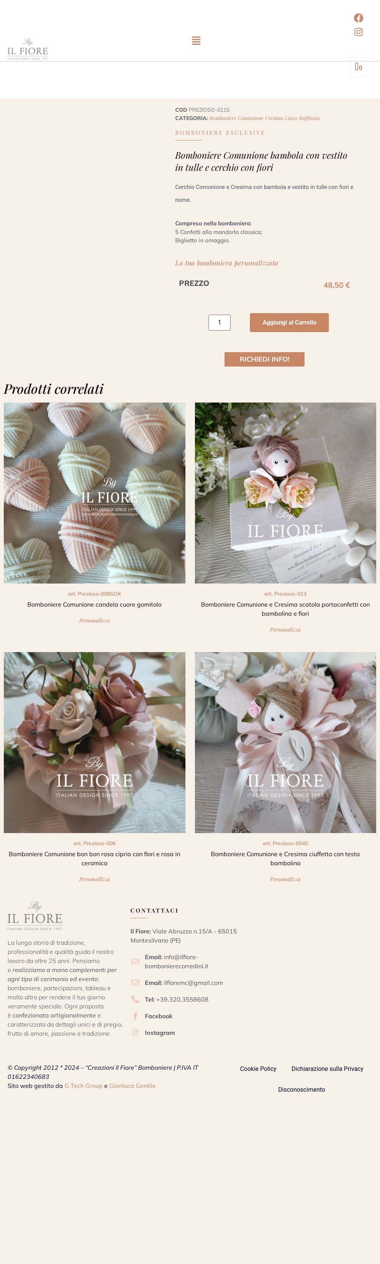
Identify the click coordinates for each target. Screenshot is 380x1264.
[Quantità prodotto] (220, 323)
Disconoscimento (301, 1092)
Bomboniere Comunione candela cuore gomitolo (94, 604)
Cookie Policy (258, 1071)
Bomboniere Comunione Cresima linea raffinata (264, 118)
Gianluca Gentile (132, 1088)
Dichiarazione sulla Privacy (327, 1071)
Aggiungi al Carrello (289, 322)
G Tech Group (83, 1088)
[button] (196, 41)
